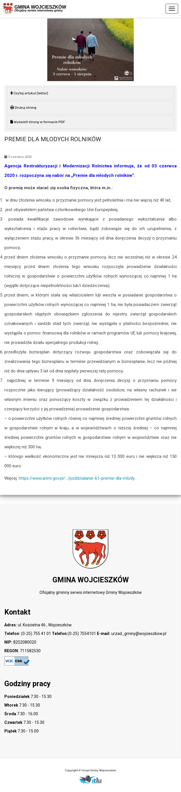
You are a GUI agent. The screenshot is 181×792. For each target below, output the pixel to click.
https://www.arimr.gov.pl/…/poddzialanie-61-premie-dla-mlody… (78, 478)
